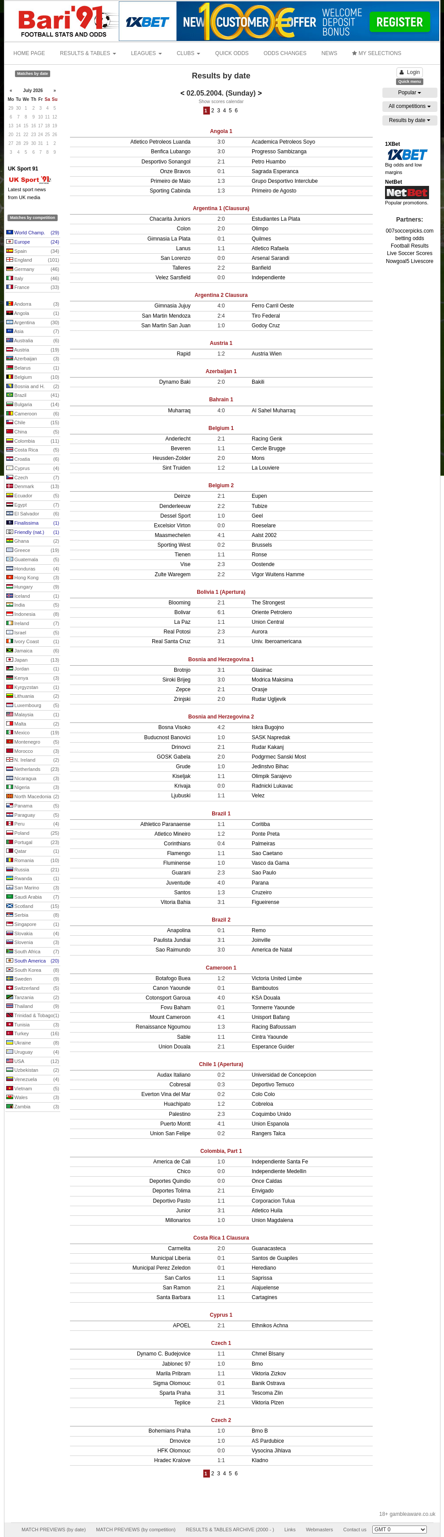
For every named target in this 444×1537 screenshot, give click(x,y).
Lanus (183, 248)
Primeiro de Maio (170, 181)
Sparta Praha (175, 1393)
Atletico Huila (267, 1210)
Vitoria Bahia (176, 902)
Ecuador (32, 496)
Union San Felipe (170, 1133)
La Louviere (265, 468)
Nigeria (32, 787)
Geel (257, 516)
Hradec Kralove (172, 1460)
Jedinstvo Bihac (270, 766)
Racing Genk (267, 439)
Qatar (32, 851)
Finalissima (32, 523)
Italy (32, 278)
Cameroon (32, 414)
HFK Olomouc (174, 1451)
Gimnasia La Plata (169, 239)
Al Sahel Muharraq (273, 410)
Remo (259, 930)
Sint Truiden (176, 468)
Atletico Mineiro (172, 834)
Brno (257, 1364)
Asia (32, 331)
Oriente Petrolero (272, 612)
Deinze (182, 496)
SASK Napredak (271, 737)
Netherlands (32, 769)
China (32, 432)
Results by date (409, 120)
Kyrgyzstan (32, 687)
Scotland (32, 906)
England (32, 260)
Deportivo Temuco (273, 1084)
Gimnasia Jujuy (172, 306)
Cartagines (264, 1297)
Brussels (262, 545)
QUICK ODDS (232, 53)
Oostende (263, 564)
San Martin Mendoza (166, 316)
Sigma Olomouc (172, 1383)
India (32, 605)
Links (290, 1529)
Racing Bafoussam (274, 1027)
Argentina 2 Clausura (221, 295)
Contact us (355, 1529)
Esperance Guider (273, 1047)
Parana (260, 883)
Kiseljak (181, 776)
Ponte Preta (265, 834)
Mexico (32, 733)
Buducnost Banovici (167, 737)
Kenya (32, 678)
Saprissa (262, 1278)
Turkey (32, 1033)
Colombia (32, 441)
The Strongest (268, 603)
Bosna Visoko (174, 727)
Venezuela (32, 1079)
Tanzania (32, 997)
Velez (258, 796)
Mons (258, 458)
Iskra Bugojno (268, 727)
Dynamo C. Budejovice (164, 1354)
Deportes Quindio (170, 1181)
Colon (184, 229)
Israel (32, 633)
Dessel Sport (175, 516)
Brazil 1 (221, 814)
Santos (182, 892)
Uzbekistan (32, 1070)
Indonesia (32, 614)
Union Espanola (270, 1124)
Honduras (32, 569)
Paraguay (32, 815)
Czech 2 (221, 1420)
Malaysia (32, 715)
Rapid (184, 354)
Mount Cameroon (170, 1017)
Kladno (260, 1460)
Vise (185, 564)
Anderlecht (178, 439)
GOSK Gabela (174, 757)
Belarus (32, 368)
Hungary (32, 587)
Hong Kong (32, 577)
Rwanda (32, 878)
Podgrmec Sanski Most (279, 757)
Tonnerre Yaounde (273, 1007)
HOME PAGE (29, 53)
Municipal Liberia (171, 1258)
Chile (32, 422)
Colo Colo (263, 1094)
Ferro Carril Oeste (273, 306)
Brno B (260, 1431)
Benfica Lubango (171, 151)
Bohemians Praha (170, 1431)
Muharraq (179, 410)
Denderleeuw (175, 506)
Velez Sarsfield (173, 277)
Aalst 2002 (264, 535)
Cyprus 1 (221, 1315)
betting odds (409, 238)
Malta (32, 724)
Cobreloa (262, 1104)
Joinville (261, 940)
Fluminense (177, 863)
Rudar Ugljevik (269, 699)
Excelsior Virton (172, 525)
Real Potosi (177, 632)
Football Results (410, 246)
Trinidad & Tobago (32, 1015)
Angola (32, 313)
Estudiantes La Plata (276, 219)
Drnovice (180, 1441)
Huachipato (177, 1104)
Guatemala (32, 559)
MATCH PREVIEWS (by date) (54, 1529)
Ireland (32, 623)
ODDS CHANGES (285, 53)
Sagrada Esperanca (275, 171)
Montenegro (32, 742)
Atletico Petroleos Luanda (160, 142)
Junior (183, 1210)
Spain (32, 251)
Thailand (32, 1006)
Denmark (32, 486)
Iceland (32, 596)
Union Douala (174, 1047)
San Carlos (178, 1278)
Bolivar (182, 612)
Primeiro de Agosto (274, 191)
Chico (184, 1171)
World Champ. (32, 233)
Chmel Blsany (268, 1354)
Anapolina (179, 930)
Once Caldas (267, 1181)
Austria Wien (267, 354)
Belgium (32, 377)
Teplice (182, 1403)
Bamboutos (265, 988)
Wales (32, 1097)
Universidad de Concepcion (284, 1075)
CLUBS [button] (188, 53)
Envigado (263, 1191)
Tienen (183, 555)
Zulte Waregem (172, 574)
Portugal (32, 842)
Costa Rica (32, 450)
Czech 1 (221, 1343)
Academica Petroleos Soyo (283, 142)
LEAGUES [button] (146, 53)
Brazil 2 (221, 920)
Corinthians (177, 844)
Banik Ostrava (268, 1383)
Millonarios (178, 1220)
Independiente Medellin (279, 1171)
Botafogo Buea (173, 978)
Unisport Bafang (271, 1017)
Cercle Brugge (269, 448)
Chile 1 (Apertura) (221, 1064)
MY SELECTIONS (376, 53)
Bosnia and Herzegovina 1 (221, 659)
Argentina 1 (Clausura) (221, 208)
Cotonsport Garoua (168, 998)
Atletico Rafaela (270, 248)
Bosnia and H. (32, 386)
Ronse (259, 555)
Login (410, 72)
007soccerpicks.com (410, 231)
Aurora (260, 632)
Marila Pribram (173, 1373)
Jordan (32, 669)
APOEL (182, 1325)
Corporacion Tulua (273, 1201)
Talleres (181, 268)
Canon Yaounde (172, 988)
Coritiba (261, 824)
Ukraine (32, 1043)
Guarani (181, 873)
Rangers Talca (269, 1133)
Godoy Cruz (266, 325)
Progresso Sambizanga (279, 151)
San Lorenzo (176, 258)
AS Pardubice (268, 1441)
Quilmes (261, 239)
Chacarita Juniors (170, 219)
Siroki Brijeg (176, 680)
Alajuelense (265, 1288)
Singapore (32, 924)
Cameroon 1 (221, 968)
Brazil (32, 395)
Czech (32, 477)
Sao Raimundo (173, 950)
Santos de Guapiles (275, 1258)
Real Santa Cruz (171, 641)
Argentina (32, 322)
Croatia (32, 459)
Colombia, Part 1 (221, 1151)
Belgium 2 (221, 485)
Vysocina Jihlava (271, 1451)
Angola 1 (221, 131)
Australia (32, 340)
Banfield (261, 268)
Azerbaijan (32, 359)
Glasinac (262, 670)
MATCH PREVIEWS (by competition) (136, 1529)
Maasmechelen (173, 535)
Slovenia (32, 942)
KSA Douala (266, 998)
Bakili (258, 382)
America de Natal (272, 950)
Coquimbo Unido (271, 1114)
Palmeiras (263, 844)
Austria (32, 350)
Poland (32, 833)
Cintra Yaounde (270, 1037)
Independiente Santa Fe (280, 1162)
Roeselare (264, 525)
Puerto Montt (175, 1124)
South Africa (32, 952)
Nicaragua (32, 778)
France (32, 287)
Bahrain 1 (221, 399)
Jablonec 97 (176, 1364)
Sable (184, 1037)
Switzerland (32, 988)
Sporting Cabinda (170, 191)
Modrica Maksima (272, 680)
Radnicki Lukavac (272, 786)
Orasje (259, 689)
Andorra (32, 304)
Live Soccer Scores (409, 253)
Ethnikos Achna (270, 1325)
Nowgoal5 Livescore (409, 261)
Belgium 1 (221, 428)
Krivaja (182, 786)
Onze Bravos (175, 171)
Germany (32, 269)
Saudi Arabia (32, 897)
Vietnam (32, 1089)
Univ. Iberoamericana (276, 641)
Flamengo (179, 853)
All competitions (409, 106)
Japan (32, 660)
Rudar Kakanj (268, 747)
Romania (32, 860)
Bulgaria (32, 404)
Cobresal (180, 1084)
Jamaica (32, 651)
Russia (32, 870)
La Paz (182, 622)
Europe (32, 242)
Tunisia (32, 1025)
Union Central (268, 622)
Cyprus (32, 468)
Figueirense (265, 902)
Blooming (180, 603)
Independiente (268, 277)
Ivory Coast (32, 641)
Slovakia (32, 933)
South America (32, 961)
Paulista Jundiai (172, 940)
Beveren (181, 448)
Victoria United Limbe (277, 978)
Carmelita (179, 1248)
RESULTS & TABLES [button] (88, 53)
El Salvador (32, 514)
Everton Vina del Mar (166, 1094)
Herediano (264, 1268)
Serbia (32, 915)
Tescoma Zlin (267, 1393)
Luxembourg (32, 705)
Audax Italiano (174, 1075)
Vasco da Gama (270, 863)
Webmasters (319, 1529)
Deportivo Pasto (172, 1201)
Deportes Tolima (172, 1191)
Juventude (178, 883)
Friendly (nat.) (32, 532)
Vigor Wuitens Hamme (278, 574)
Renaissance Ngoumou (163, 1027)
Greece (32, 550)
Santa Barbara (174, 1297)
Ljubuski (181, 796)
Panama (32, 806)
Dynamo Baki (175, 382)
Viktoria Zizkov (269, 1373)
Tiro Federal (266, 316)
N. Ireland (32, 760)
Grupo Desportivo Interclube (285, 181)
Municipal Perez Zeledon (161, 1268)
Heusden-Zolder (172, 458)
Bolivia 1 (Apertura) (221, 592)
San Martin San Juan (166, 325)
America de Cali (172, 1162)
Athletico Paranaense (165, 824)
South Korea (32, 970)
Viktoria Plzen (268, 1403)
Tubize (260, 506)
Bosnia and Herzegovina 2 (221, 717)
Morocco (32, 751)
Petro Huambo (269, 162)
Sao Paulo (264, 873)
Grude (183, 766)
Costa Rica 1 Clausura (221, 1238)
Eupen (259, 496)
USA (32, 1061)
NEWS (329, 53)
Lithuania (32, 696)
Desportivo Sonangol (166, 162)
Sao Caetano (267, 853)
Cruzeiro (262, 892)
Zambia (32, 1107)
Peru (32, 824)
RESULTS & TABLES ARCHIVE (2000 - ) (230, 1529)
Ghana (32, 541)
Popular (410, 92)
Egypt (32, 505)
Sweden (32, 979)
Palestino (180, 1114)
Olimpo (260, 229)
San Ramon (177, 1288)
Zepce (183, 689)
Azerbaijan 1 (221, 371)
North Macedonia (32, 796)
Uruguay (32, 1052)
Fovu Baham (176, 1007)
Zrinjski (182, 699)
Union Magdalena (272, 1220)
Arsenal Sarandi (270, 258)
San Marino (32, 888)
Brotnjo (182, 670)
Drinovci (181, 747)
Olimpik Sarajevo (272, 776)
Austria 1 (221, 343)
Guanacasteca (269, 1248)
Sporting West (174, 545)
